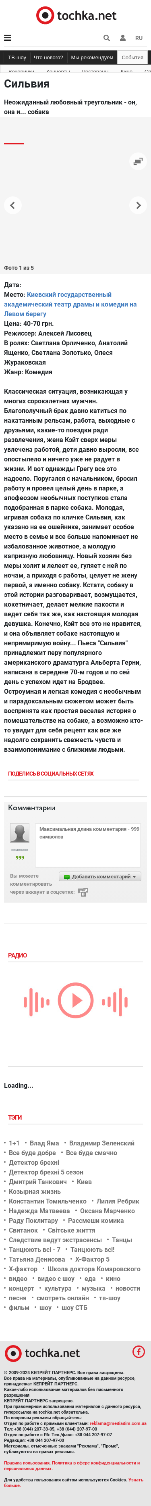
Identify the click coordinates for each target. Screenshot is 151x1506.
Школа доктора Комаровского (94, 1269)
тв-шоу (109, 1298)
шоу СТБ (74, 1308)
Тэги (15, 1117)
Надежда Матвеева (39, 1211)
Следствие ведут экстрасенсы (55, 1240)
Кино (126, 70)
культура (58, 1288)
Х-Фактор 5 (92, 1259)
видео (18, 1279)
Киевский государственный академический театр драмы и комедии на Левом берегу (70, 304)
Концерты (58, 70)
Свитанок (23, 1230)
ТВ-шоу (17, 57)
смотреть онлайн (63, 1298)
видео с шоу (55, 1279)
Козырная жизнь (35, 1191)
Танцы (122, 1240)
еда (90, 1279)
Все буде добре (32, 1153)
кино (113, 1279)
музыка (93, 1288)
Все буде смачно (91, 1153)
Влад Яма (44, 1143)
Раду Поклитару (33, 1220)
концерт (21, 1288)
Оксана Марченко (107, 1211)
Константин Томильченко (48, 1201)
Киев (84, 1182)
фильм (19, 1308)
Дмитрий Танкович (38, 1182)
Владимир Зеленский (101, 1143)
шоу (45, 1308)
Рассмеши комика (96, 1220)
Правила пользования (27, 1463)
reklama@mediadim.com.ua (118, 1423)
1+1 (14, 1143)
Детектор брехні (34, 1162)
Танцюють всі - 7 (34, 1250)
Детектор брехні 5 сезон (46, 1172)
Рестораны (95, 70)
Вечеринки (21, 70)
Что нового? (48, 57)
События (132, 57)
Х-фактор (23, 1269)
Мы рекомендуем (92, 57)
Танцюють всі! (92, 1250)
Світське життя (71, 1230)
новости (128, 1288)
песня (18, 1298)
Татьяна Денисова (37, 1259)
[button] (123, 37)
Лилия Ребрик (118, 1201)
